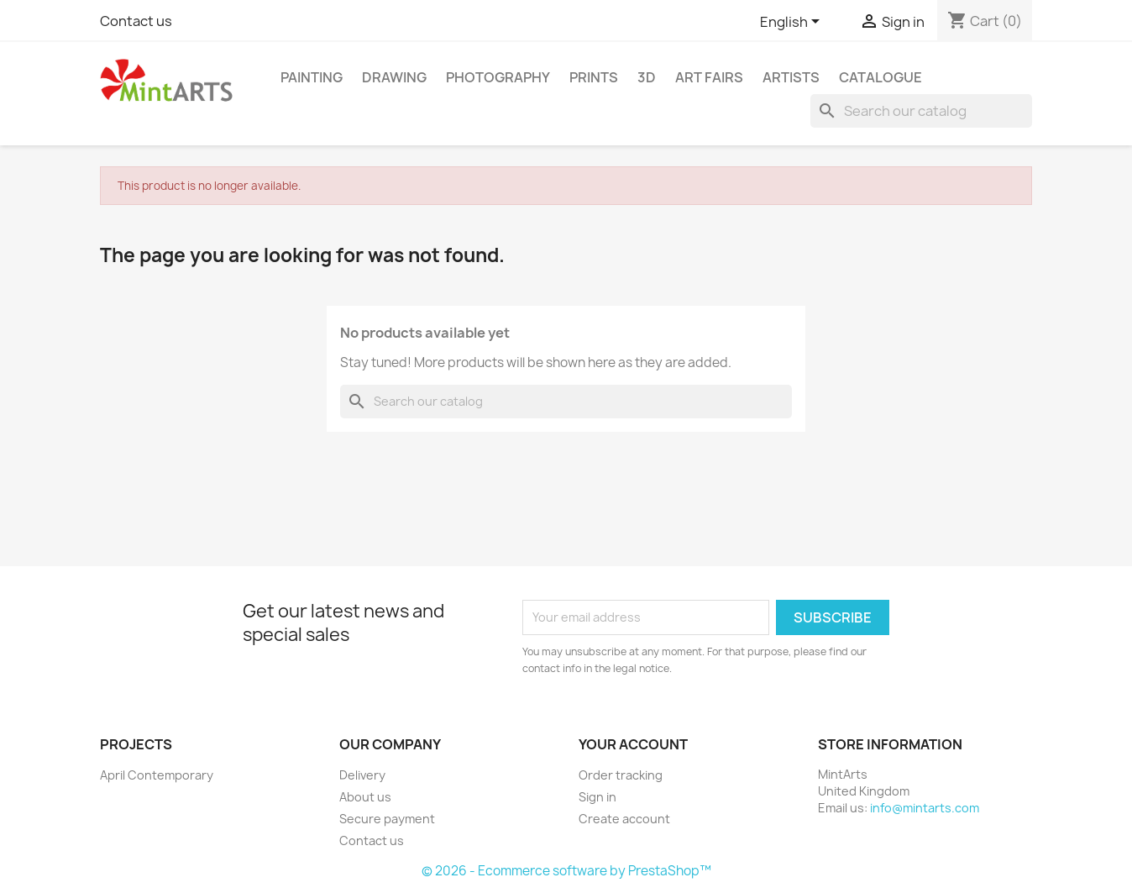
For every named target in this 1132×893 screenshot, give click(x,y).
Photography (498, 77)
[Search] (921, 111)
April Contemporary (156, 775)
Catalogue (880, 77)
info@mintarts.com (924, 808)
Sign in (597, 797)
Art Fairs (709, 77)
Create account (624, 819)
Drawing (394, 77)
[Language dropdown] (792, 23)
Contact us (136, 21)
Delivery (362, 775)
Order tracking (621, 775)
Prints (593, 77)
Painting (311, 77)
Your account (633, 744)
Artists (791, 77)
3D (646, 77)
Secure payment (387, 819)
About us (365, 797)
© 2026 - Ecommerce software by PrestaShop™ (566, 871)
